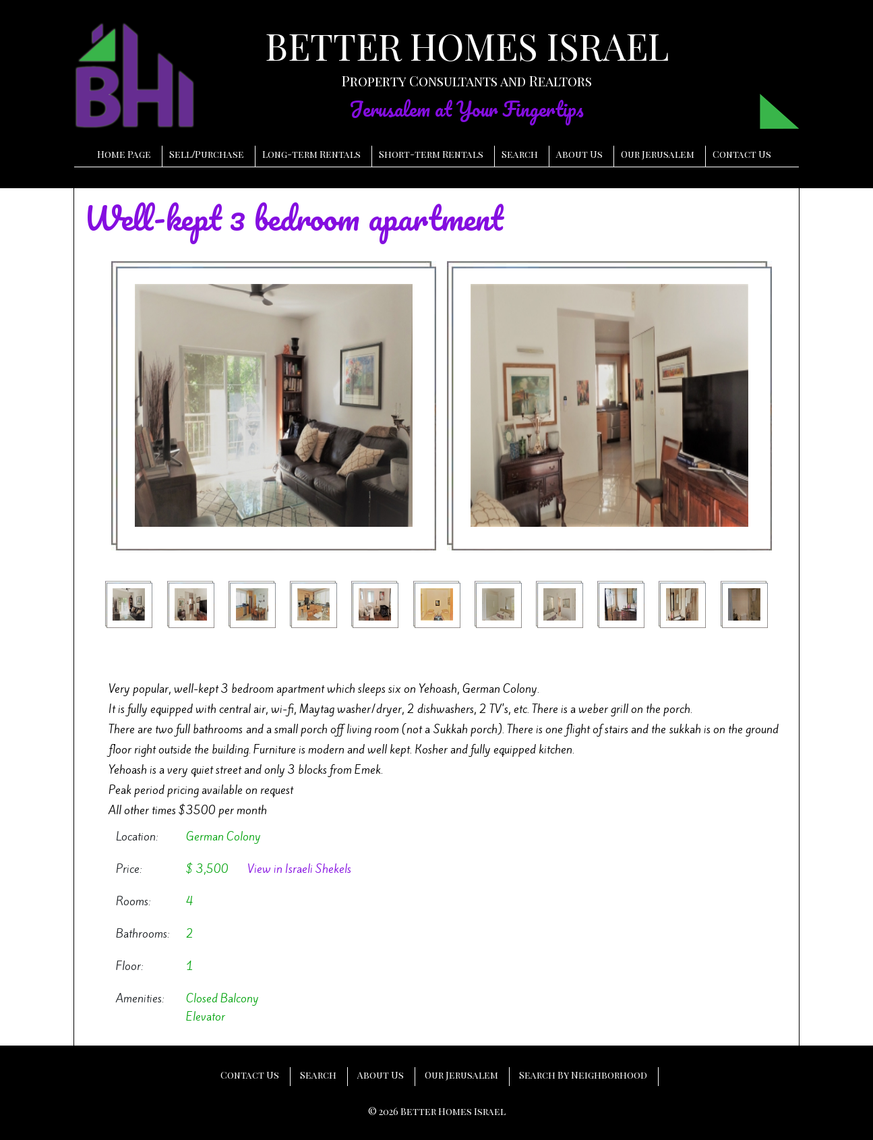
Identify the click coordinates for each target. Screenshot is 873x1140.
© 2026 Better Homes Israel (437, 1111)
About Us (579, 154)
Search (520, 154)
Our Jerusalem (657, 154)
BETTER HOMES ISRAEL (467, 46)
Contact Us (742, 154)
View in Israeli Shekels (299, 869)
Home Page (124, 154)
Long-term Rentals (311, 154)
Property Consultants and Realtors (467, 81)
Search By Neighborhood (583, 1074)
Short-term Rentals (431, 154)
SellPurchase (206, 154)
